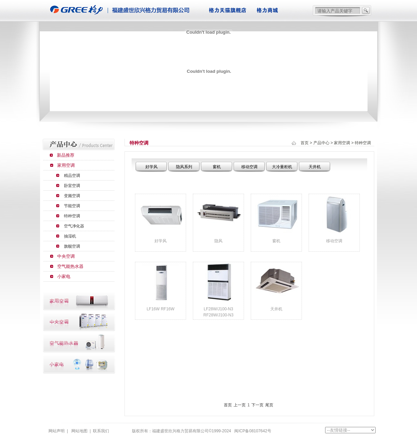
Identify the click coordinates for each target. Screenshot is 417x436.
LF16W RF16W (161, 309)
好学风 (151, 166)
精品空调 (72, 175)
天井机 (315, 166)
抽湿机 (70, 236)
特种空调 (72, 216)
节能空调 (72, 206)
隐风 (218, 241)
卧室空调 (72, 185)
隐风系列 (184, 166)
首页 (305, 143)
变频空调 (72, 195)
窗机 (217, 166)
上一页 (240, 405)
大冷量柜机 (282, 166)
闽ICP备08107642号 (252, 431)
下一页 (257, 405)
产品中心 (321, 143)
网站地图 (79, 431)
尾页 (269, 405)
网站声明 (56, 431)
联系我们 (101, 431)
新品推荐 (65, 155)
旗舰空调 (72, 246)
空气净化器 (74, 226)
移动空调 (249, 166)
